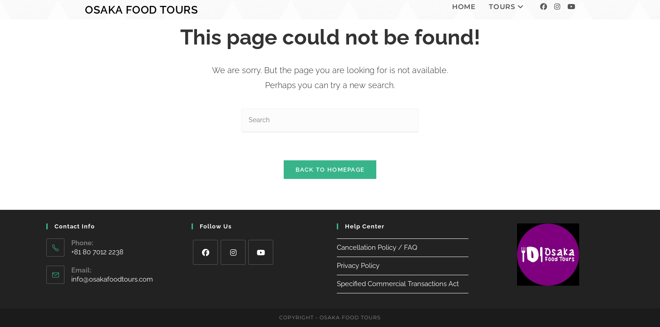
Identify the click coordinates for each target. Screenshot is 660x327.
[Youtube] (571, 6)
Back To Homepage (330, 169)
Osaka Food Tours (141, 9)
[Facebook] (544, 6)
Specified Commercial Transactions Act (398, 276)
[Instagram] (557, 6)
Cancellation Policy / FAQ (377, 240)
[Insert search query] (330, 121)
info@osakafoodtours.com (112, 272)
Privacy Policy (358, 258)
